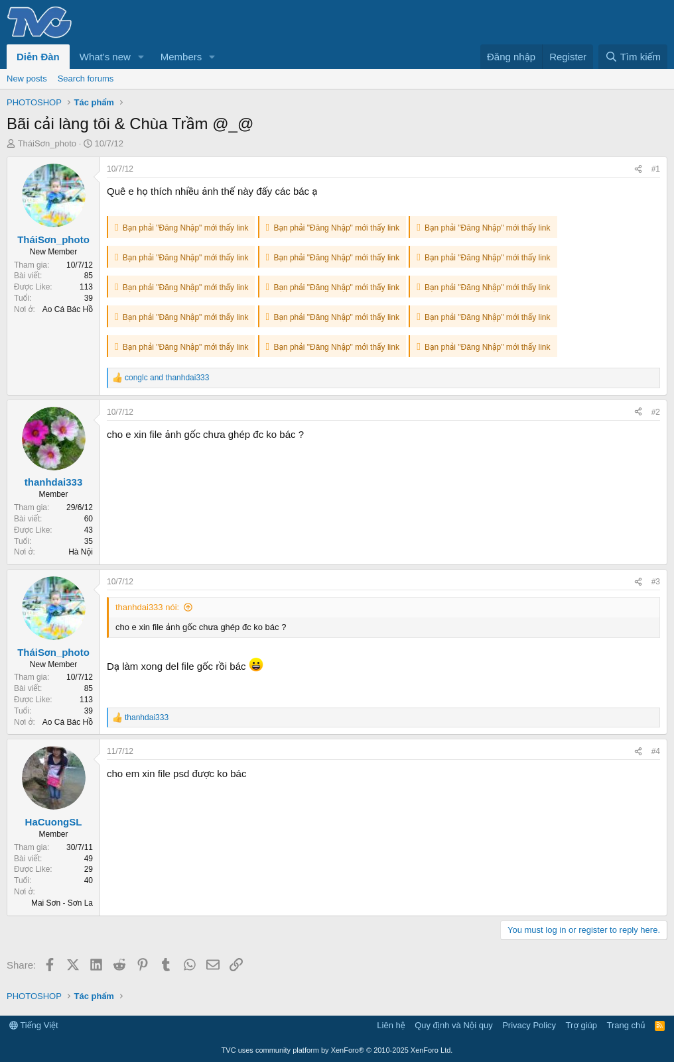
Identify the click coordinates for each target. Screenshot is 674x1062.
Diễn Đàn (38, 56)
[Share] (638, 169)
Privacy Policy (529, 1025)
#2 (655, 412)
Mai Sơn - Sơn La (62, 903)
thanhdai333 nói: (147, 607)
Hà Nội (80, 552)
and (167, 377)
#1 (655, 169)
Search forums (86, 78)
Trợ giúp (581, 1025)
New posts (27, 78)
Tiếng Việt (33, 1025)
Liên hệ (391, 1025)
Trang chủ (626, 1025)
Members (181, 56)
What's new (105, 56)
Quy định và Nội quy (454, 1025)
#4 (655, 751)
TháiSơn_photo (47, 143)
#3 (655, 581)
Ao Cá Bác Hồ (67, 309)
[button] (141, 56)
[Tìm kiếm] (632, 56)
